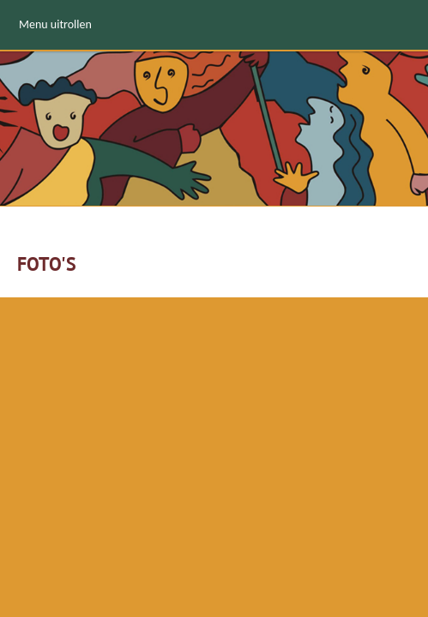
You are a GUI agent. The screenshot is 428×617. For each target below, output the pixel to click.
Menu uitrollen (55, 24)
